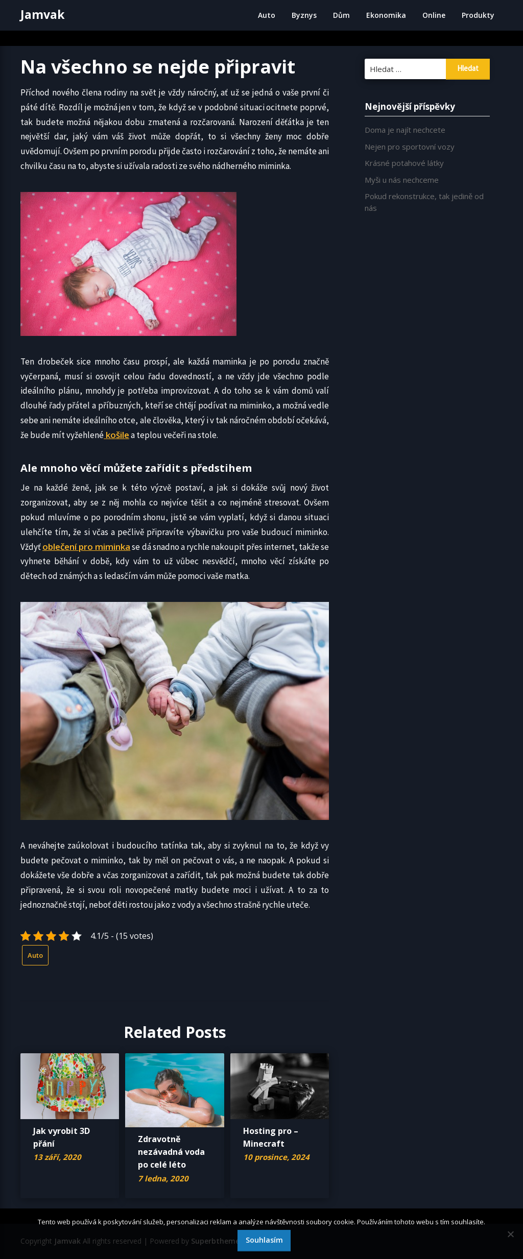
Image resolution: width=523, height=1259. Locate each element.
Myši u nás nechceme (402, 180)
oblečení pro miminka (86, 546)
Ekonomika (386, 15)
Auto (266, 15)
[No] (510, 1234)
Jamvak (42, 14)
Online (433, 15)
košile (116, 435)
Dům (341, 15)
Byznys (304, 15)
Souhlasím (264, 1240)
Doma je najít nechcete (405, 130)
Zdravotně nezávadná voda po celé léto (171, 1151)
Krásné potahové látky (404, 163)
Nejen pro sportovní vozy (410, 146)
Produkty (478, 15)
